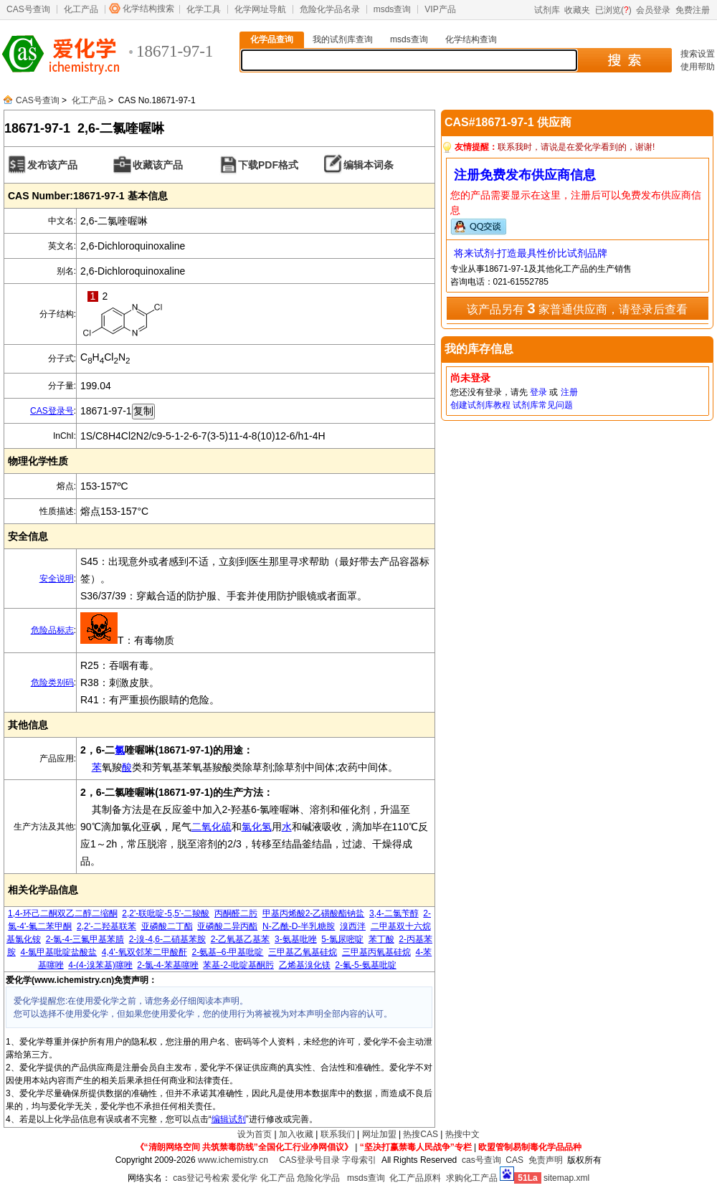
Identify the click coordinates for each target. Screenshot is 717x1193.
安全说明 (56, 579)
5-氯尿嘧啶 (342, 939)
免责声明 (545, 1160)
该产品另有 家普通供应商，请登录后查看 (577, 308)
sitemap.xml (566, 1178)
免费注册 (692, 10)
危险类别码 (52, 683)
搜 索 (624, 60)
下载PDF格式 (268, 165)
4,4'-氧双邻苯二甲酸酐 (144, 952)
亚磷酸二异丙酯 (227, 926)
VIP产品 (439, 9)
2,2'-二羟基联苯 (106, 926)
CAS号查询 (28, 9)
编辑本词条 (368, 165)
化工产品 (81, 9)
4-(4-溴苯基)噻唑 (100, 965)
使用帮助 (697, 67)
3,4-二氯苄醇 (394, 913)
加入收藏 (296, 1134)
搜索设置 (697, 54)
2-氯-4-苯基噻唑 (167, 965)
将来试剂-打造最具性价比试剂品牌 (531, 253)
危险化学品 (318, 1178)
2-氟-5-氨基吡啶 (365, 965)
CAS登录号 (52, 411)
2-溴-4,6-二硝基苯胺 (167, 939)
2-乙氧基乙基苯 (240, 939)
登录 (538, 392)
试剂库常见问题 (543, 405)
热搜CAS (420, 1134)
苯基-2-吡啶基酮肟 (238, 965)
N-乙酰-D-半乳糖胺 (298, 926)
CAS (514, 1160)
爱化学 (244, 1178)
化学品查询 (271, 39)
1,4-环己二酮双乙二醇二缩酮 (63, 913)
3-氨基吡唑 (296, 939)
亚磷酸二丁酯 (167, 926)
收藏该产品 (158, 165)
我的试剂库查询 (343, 39)
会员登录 (653, 10)
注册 (569, 392)
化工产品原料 (415, 1178)
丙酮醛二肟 (235, 913)
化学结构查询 (471, 39)
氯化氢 (257, 826)
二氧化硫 (211, 826)
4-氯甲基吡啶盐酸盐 (58, 952)
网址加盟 (379, 1134)
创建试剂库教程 (480, 405)
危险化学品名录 (330, 9)
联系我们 (337, 1134)
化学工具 (203, 9)
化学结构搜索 (148, 9)
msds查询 (393, 9)
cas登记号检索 (201, 1178)
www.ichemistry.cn (233, 1160)
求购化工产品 (472, 1178)
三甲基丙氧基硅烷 (376, 952)
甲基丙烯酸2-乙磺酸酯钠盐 (313, 913)
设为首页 (254, 1134)
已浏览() (613, 10)
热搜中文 (462, 1134)
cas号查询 (481, 1160)
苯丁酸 (381, 939)
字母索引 (359, 1160)
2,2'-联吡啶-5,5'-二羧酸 (165, 913)
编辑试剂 (229, 1119)
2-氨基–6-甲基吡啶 (227, 952)
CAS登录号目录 (309, 1160)
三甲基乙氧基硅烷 (302, 952)
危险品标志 (52, 630)
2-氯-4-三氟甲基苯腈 (85, 939)
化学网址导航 (260, 9)
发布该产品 (52, 165)
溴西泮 (353, 926)
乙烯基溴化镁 (305, 965)
